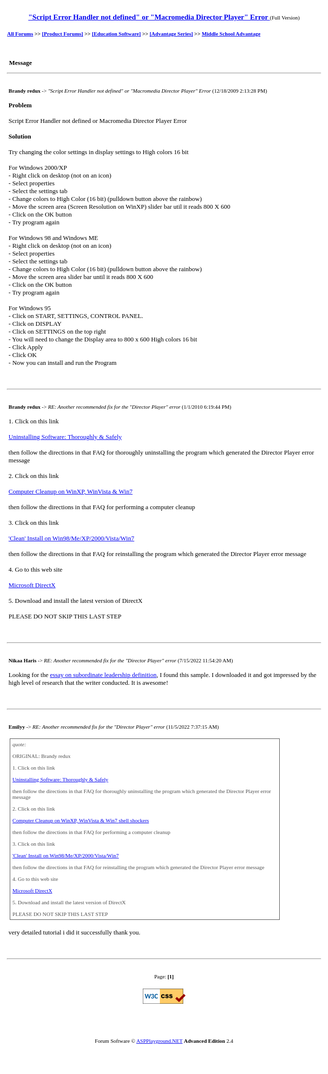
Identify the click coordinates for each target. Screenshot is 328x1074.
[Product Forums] (62, 34)
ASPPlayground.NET (159, 1041)
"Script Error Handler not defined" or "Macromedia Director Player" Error (149, 17)
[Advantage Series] (171, 34)
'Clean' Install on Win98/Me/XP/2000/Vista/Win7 (72, 538)
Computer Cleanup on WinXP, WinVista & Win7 (71, 491)
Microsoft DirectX (32, 585)
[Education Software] (116, 34)
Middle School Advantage (231, 34)
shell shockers (134, 820)
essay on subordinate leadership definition (103, 674)
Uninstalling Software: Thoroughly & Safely (65, 436)
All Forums (20, 34)
